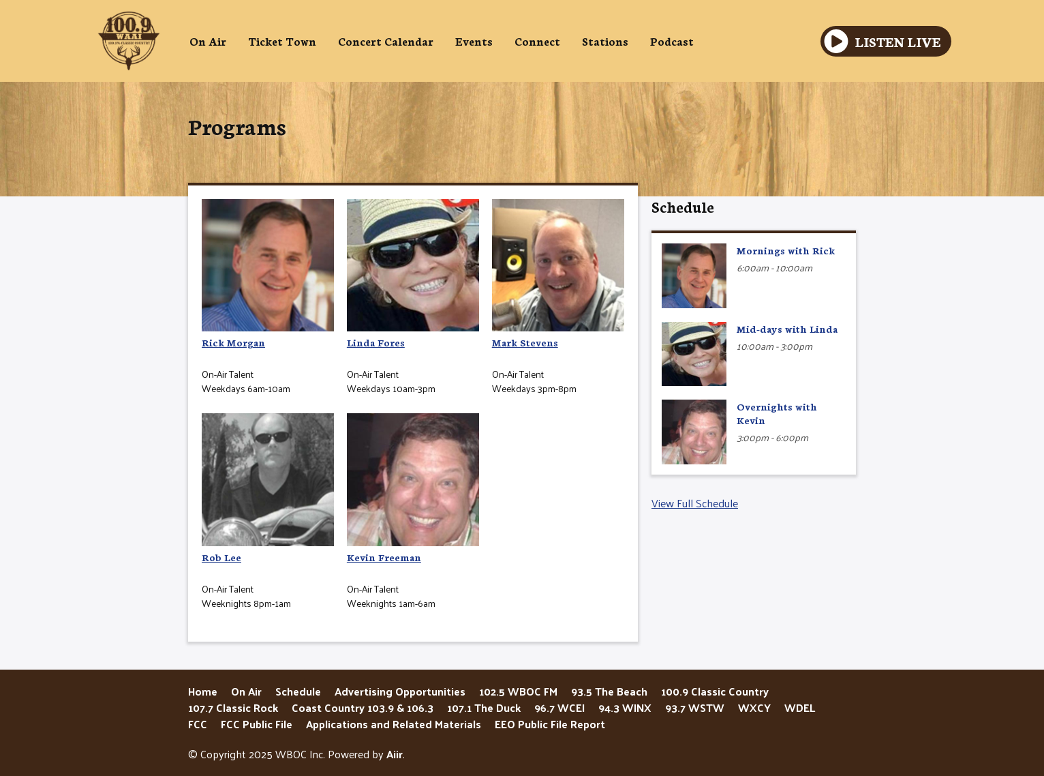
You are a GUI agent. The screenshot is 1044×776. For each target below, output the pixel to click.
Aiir (394, 754)
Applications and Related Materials (393, 724)
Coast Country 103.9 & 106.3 (362, 707)
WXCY (754, 707)
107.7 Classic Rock (233, 707)
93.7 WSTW (694, 707)
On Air (207, 40)
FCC (197, 724)
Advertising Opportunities (400, 691)
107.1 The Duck (484, 707)
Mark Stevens (558, 274)
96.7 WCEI (559, 707)
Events (474, 40)
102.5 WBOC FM (518, 691)
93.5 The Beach (609, 691)
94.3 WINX (624, 707)
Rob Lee (268, 488)
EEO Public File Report (550, 724)
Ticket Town (282, 40)
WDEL (799, 707)
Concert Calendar (385, 40)
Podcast (672, 40)
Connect (537, 40)
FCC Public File (256, 724)
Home (202, 691)
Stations (605, 40)
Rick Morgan (268, 274)
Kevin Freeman (413, 488)
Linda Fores (413, 274)
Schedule (682, 206)
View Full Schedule (694, 503)
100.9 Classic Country (715, 691)
